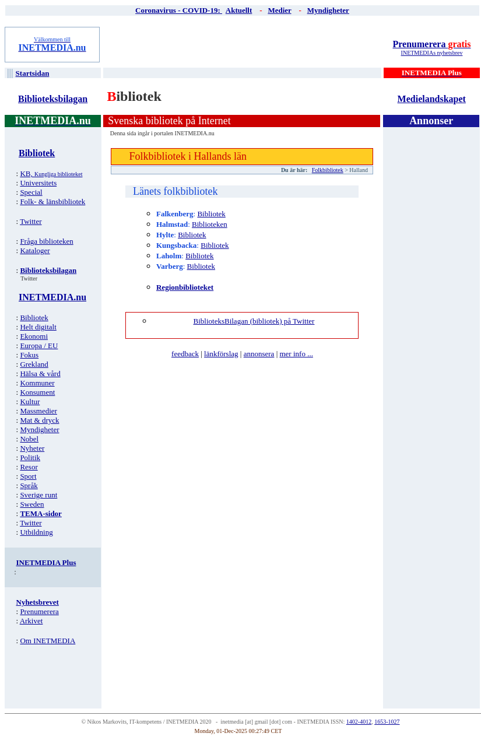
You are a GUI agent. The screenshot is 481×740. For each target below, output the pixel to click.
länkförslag (221, 353)
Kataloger (35, 250)
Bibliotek (34, 317)
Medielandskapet (432, 99)
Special (31, 192)
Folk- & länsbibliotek (52, 201)
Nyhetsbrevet (37, 602)
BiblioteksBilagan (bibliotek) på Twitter (254, 321)
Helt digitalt (38, 326)
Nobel (29, 438)
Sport (28, 476)
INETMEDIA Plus (46, 562)
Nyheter (32, 448)
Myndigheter (39, 429)
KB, (51, 173)
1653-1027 (386, 721)
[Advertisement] (243, 44)
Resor (28, 466)
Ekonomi (34, 336)
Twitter (30, 221)
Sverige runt (38, 494)
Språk (28, 485)
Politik (30, 457)
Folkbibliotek (327, 170)
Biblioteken (209, 224)
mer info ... (296, 353)
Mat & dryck (39, 420)
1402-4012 (358, 721)
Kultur (30, 401)
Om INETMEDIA (47, 640)
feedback (185, 353)
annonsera (259, 353)
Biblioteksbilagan (52, 99)
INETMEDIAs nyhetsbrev (432, 53)
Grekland (34, 364)
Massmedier (38, 410)
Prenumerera (431, 44)
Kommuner (37, 382)
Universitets (38, 182)
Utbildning (36, 532)
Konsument (37, 392)
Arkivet (31, 620)
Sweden (32, 504)
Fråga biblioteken (46, 241)
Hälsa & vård (40, 373)
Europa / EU (39, 345)
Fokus (29, 354)
